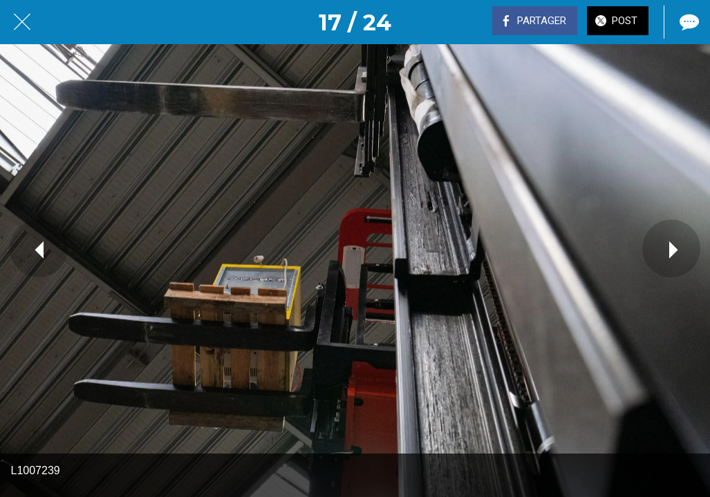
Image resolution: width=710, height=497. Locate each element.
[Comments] (687, 22)
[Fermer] (22, 22)
